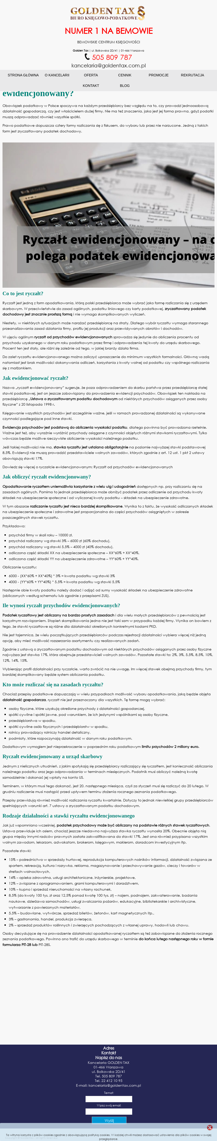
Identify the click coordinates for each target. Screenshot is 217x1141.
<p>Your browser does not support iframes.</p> (108, 1108)
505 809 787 (112, 1076)
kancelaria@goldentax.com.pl (115, 1085)
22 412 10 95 (111, 1080)
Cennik (124, 75)
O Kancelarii (57, 75)
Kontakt (91, 86)
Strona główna (23, 75)
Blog (125, 86)
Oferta (91, 75)
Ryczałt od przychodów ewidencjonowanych (133, 466)
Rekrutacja (192, 75)
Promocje (159, 75)
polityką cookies (99, 1135)
